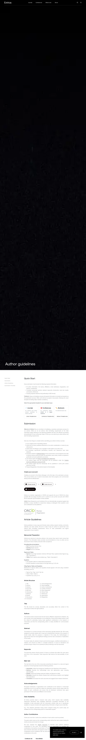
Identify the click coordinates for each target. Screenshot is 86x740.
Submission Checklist (10, 385)
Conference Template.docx (48, 416)
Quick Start (7, 378)
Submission (7, 380)
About (56, 2)
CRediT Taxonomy (42, 724)
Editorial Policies (41, 453)
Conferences (39, 2)
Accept (74, 732)
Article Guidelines (9, 383)
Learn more (55, 734)
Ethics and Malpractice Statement (46, 458)
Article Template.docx (31, 416)
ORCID (25, 501)
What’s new (48, 2)
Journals (30, 2)
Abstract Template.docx (62, 416)
